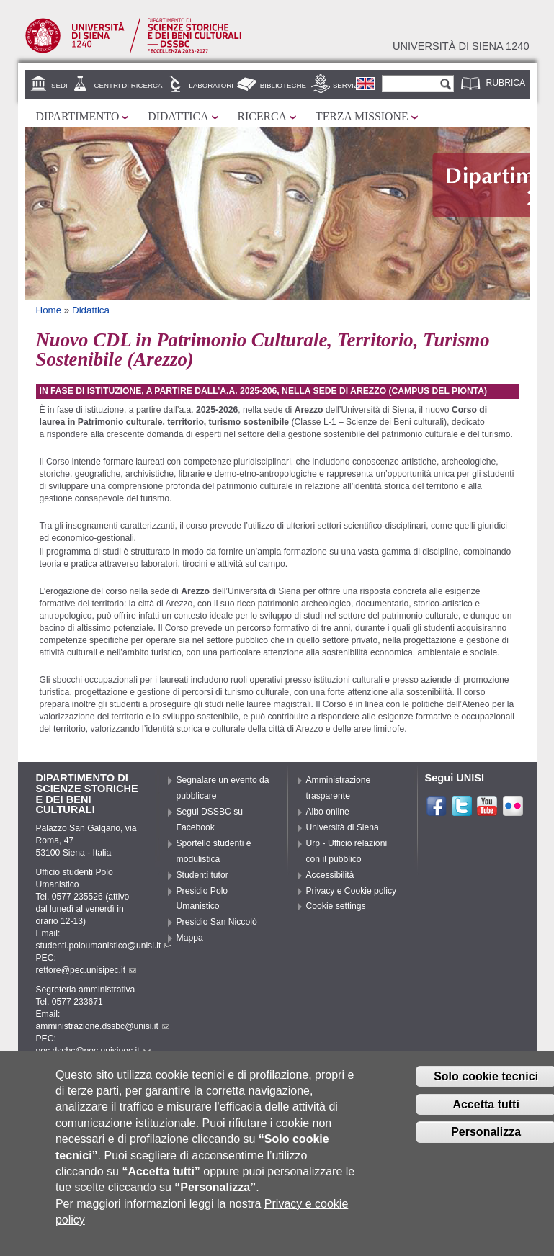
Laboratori (211, 85)
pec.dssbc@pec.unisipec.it (93, 1051)
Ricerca (262, 116)
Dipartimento (78, 116)
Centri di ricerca (128, 85)
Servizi (346, 85)
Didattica (178, 116)
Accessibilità (330, 875)
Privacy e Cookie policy (351, 891)
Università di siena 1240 (461, 46)
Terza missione (362, 116)
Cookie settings (336, 906)
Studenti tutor (202, 875)
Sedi (59, 85)
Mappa (190, 938)
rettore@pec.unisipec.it (86, 970)
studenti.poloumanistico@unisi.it (104, 946)
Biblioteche (283, 85)
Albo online (327, 812)
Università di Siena (342, 827)
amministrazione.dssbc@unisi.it (102, 1026)
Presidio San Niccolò (217, 922)
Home (49, 310)
